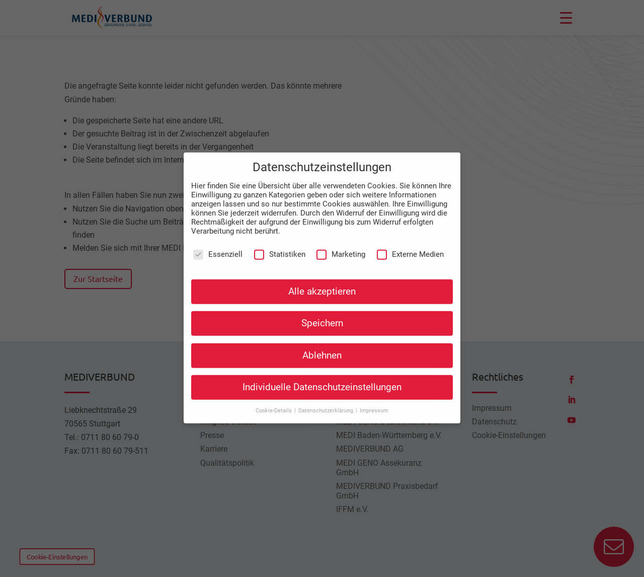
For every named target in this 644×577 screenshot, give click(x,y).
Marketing (340, 229)
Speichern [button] (322, 298)
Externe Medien (410, 229)
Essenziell (218, 229)
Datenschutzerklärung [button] (326, 386)
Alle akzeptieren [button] (322, 266)
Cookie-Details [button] (274, 386)
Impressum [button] (374, 386)
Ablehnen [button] (322, 330)
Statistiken (279, 229)
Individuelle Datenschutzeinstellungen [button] (322, 362)
